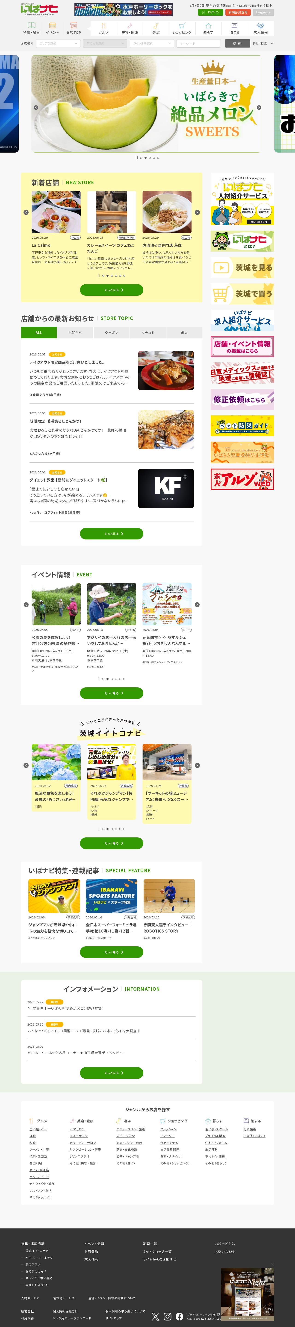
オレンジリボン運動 (39, 1278)
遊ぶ (156, 32)
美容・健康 (130, 32)
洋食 (33, 1136)
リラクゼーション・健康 (85, 1149)
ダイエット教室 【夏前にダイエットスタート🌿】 (68, 480)
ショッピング (182, 32)
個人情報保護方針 (65, 1311)
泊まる (235, 32)
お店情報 (91, 1251)
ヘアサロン (77, 1129)
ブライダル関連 (215, 1136)
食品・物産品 (169, 1142)
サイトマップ (113, 1318)
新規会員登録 (238, 12)
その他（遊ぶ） (126, 1163)
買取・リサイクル (171, 1156)
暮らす (208, 32)
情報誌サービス (64, 1298)
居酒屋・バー (38, 1129)
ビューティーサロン (83, 1142)
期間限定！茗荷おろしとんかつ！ (56, 421)
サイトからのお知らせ (159, 1259)
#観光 (38, 806)
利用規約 (27, 1318)
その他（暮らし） (216, 1163)
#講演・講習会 (110, 666)
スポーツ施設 (125, 1136)
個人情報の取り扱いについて (125, 1311)
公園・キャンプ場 (127, 1156)
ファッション (168, 1129)
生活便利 (211, 1149)
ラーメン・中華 (39, 1149)
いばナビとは (225, 1243)
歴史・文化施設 (126, 1149)
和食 (33, 1142)
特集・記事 (31, 32)
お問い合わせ (225, 1251)
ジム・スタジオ (80, 1156)
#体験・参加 (39, 671)
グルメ (104, 32)
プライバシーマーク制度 (201, 1314)
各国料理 (36, 1163)
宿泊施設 (250, 1129)
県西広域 (181, 785)
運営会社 (27, 1311)
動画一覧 (150, 1243)
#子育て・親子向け (57, 671)
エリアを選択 (47, 43)
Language (263, 12)
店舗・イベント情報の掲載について (112, 1298)
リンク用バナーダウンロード (72, 1318)
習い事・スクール (216, 1129)
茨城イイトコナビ (37, 1251)
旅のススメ (33, 1264)
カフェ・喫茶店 (39, 1170)
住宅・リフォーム (216, 1142)
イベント (52, 32)
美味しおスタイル (37, 1285)
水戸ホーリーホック (39, 1257)
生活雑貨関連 (170, 1149)
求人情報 (261, 32)
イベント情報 (94, 1243)
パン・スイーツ (39, 1177)
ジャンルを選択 (143, 43)
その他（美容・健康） (83, 1163)
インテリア (167, 1136)
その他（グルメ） (40, 1197)
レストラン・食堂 (40, 1190)
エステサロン (79, 1136)
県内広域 (70, 785)
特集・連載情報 (33, 1243)
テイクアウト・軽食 (42, 1183)
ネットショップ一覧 (157, 1251)
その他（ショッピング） (175, 1163)
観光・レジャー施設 (129, 1142)
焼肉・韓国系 (38, 1156)
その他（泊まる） (255, 1136)
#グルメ (150, 806)
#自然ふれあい (151, 666)
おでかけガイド (36, 1271)
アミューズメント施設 (130, 1129)
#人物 (149, 810)
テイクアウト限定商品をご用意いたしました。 (67, 362)
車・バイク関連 (215, 1156)
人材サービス (30, 1298)
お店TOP (73, 32)
